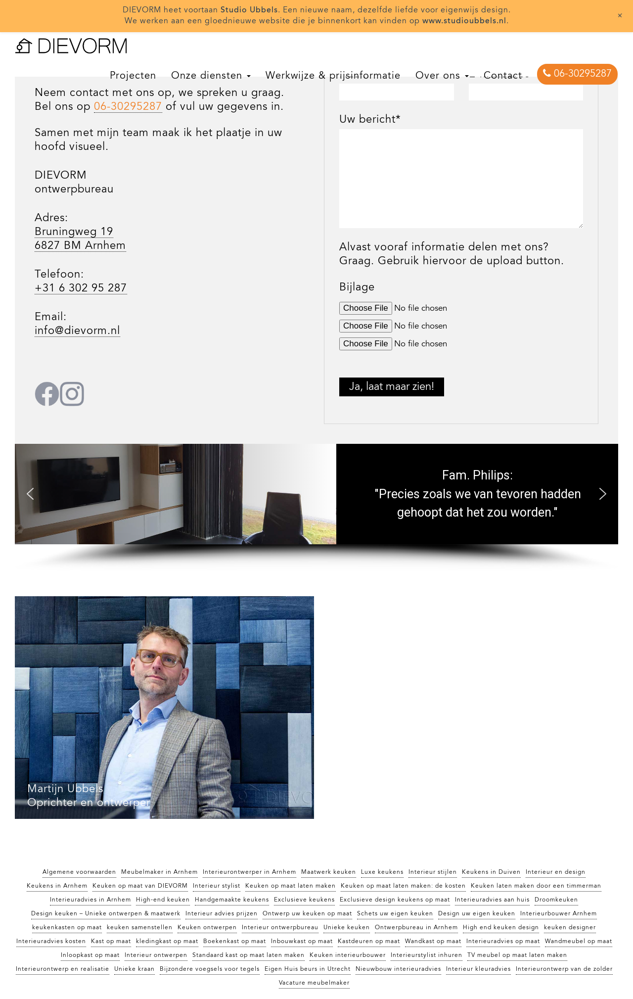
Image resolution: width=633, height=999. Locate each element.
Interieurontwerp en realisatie (62, 969)
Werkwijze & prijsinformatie (333, 76)
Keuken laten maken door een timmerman (536, 886)
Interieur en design (556, 872)
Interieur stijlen (432, 872)
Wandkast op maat (433, 942)
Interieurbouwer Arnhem (558, 914)
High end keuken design (501, 928)
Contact (503, 76)
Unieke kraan (134, 969)
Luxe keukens (382, 872)
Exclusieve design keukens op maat (395, 900)
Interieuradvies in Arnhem (90, 900)
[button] (30, 494)
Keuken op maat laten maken (290, 886)
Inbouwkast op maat (302, 942)
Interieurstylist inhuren (426, 955)
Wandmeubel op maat (578, 942)
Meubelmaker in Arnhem (159, 872)
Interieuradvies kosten (51, 942)
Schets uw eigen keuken (395, 914)
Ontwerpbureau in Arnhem (416, 928)
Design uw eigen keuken (476, 914)
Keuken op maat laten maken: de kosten (403, 886)
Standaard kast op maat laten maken (248, 955)
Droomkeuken (556, 900)
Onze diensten (211, 76)
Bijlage (357, 287)
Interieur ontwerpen (156, 955)
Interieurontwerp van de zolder (564, 969)
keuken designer (570, 928)
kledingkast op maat (167, 942)
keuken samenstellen (140, 928)
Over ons (442, 76)
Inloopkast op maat (90, 955)
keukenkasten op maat (67, 928)
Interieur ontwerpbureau (280, 928)
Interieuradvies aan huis (492, 900)
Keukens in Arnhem (57, 886)
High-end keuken (163, 900)
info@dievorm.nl (77, 331)
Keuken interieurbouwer (348, 955)
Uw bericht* (370, 119)
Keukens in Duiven (491, 872)
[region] (316, 507)
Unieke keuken (346, 928)
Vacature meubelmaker (314, 983)
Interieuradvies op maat (503, 942)
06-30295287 (577, 73)
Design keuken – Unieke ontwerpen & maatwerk (106, 914)
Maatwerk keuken (328, 872)
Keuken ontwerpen (207, 928)
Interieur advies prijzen (221, 914)
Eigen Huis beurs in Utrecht (308, 969)
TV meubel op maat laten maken (517, 955)
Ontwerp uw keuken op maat (307, 914)
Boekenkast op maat (234, 942)
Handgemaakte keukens (232, 900)
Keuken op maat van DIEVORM (140, 886)
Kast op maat (111, 942)
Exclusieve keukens (304, 900)
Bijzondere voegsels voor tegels (210, 969)
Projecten (133, 76)
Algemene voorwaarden (79, 872)
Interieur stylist (216, 886)
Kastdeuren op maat (369, 942)
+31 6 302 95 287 (81, 288)
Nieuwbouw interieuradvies (398, 969)
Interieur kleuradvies (478, 969)
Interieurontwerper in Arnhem (249, 872)
